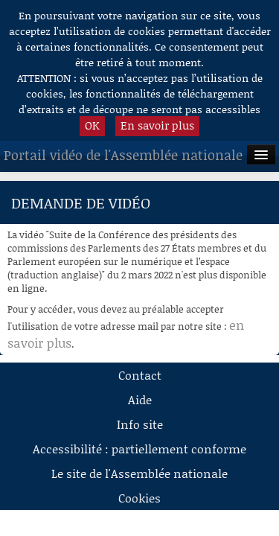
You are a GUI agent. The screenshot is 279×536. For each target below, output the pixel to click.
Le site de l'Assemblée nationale (139, 473)
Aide (140, 399)
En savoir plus (157, 125)
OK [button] (92, 125)
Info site (140, 424)
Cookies (139, 497)
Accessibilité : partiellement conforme (139, 448)
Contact (139, 374)
